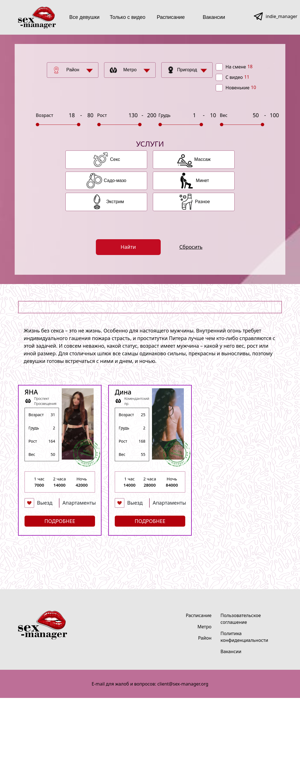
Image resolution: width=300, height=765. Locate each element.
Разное (202, 201)
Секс (115, 159)
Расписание (171, 17)
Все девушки (84, 17)
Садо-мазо (115, 180)
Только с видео (127, 17)
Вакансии (214, 17)
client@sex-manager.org (182, 684)
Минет (202, 180)
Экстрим (115, 201)
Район (72, 69)
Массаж (202, 159)
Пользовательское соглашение (240, 618)
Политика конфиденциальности (244, 636)
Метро (129, 69)
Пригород (187, 69)
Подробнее (60, 521)
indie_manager (281, 16)
